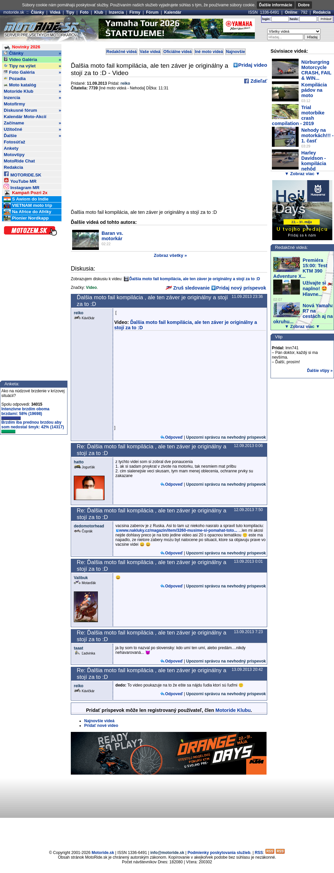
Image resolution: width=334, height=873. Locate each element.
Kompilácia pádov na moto (314, 90)
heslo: (294, 19)
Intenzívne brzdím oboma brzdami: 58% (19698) (25, 413)
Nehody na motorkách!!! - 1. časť (317, 135)
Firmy (135, 12)
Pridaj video (252, 65)
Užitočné (32, 129)
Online (291, 12)
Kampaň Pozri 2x (25, 193)
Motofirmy (14, 103)
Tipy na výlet (32, 66)
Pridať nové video (101, 725)
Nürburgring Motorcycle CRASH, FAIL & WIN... (316, 70)
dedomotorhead (89, 526)
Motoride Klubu (233, 710)
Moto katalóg (32, 85)
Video (91, 287)
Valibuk (81, 577)
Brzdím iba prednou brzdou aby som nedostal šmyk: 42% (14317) (32, 426)
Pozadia (15, 78)
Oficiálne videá (177, 51)
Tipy (70, 12)
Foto (84, 12)
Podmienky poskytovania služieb (218, 852)
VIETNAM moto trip (28, 205)
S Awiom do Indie (26, 199)
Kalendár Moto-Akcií (25, 116)
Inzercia (116, 12)
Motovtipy (14, 154)
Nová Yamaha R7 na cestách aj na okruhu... (303, 313)
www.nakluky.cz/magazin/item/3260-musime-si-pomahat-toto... (178, 530)
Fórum (152, 12)
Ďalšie (32, 135)
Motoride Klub (32, 91)
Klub (98, 12)
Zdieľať (258, 81)
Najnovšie (235, 51)
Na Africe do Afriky (27, 212)
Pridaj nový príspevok (241, 288)
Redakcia (322, 12)
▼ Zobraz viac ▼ (302, 173)
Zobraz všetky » (170, 255)
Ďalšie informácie (275, 5)
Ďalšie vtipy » (320, 370)
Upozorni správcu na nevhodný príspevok (226, 437)
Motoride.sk (103, 852)
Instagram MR (21, 186)
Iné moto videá (209, 51)
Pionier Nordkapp (26, 218)
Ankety (11, 148)
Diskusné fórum (32, 110)
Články (37, 12)
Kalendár (172, 12)
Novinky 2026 (22, 47)
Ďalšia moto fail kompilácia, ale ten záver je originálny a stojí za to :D (194, 279)
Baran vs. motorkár (112, 236)
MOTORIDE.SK (22, 174)
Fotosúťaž (14, 141)
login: (266, 19)
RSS (259, 852)
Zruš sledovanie (188, 288)
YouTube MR (20, 180)
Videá (55, 12)
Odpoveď (174, 437)
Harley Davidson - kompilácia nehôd (313, 160)
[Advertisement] (167, 811)
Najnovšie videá (99, 721)
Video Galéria (32, 59)
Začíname (32, 123)
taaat (78, 648)
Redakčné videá (122, 51)
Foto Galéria (32, 72)
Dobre (304, 5)
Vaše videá (150, 51)
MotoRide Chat (19, 160)
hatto (79, 462)
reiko (125, 83)
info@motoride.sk (167, 852)
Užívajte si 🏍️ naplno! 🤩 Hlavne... (318, 288)
